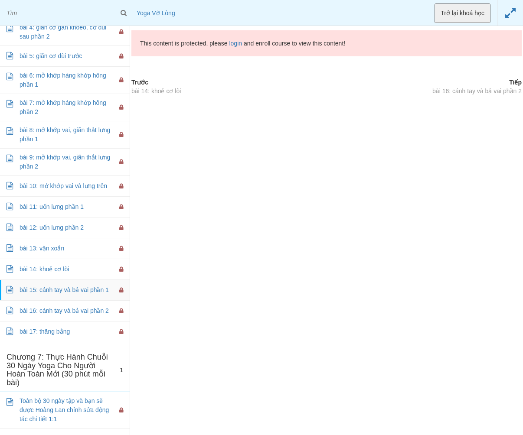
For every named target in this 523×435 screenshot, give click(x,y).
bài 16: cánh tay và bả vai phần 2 (477, 91)
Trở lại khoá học (462, 13)
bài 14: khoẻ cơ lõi (156, 91)
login (235, 43)
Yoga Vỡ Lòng (156, 13)
